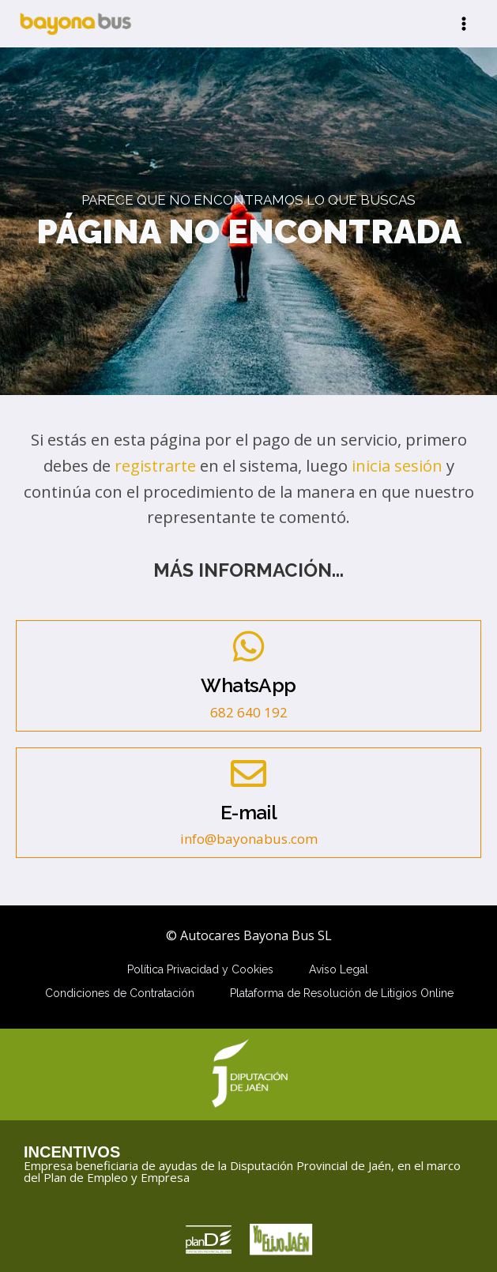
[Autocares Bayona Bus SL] (75, 24)
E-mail (248, 812)
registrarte (155, 465)
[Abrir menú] (463, 23)
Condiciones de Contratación (119, 993)
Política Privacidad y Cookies (200, 969)
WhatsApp (248, 685)
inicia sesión (397, 465)
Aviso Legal (338, 969)
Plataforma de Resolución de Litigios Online (342, 993)
